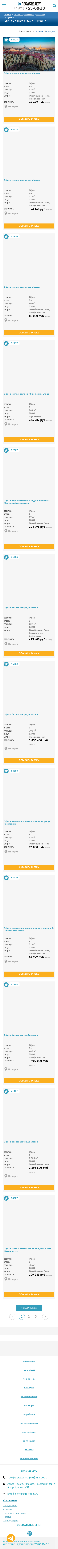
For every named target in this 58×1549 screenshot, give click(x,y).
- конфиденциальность (15, 1513)
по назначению (29, 1397)
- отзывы (7, 1509)
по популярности (29, 1459)
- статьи (7, 1517)
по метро (29, 1406)
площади (49, 31)
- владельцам (10, 1506)
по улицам (29, 1370)
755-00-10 (29, 9)
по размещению (29, 1423)
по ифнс (29, 1450)
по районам (29, 1414)
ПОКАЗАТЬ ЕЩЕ (29, 1308)
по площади (29, 1441)
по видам (29, 1388)
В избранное (6, 39)
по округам (29, 1361)
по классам (29, 1379)
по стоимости (29, 1432)
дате (39, 32)
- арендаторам (10, 1521)
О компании (10, 1501)
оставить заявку (29, 119)
